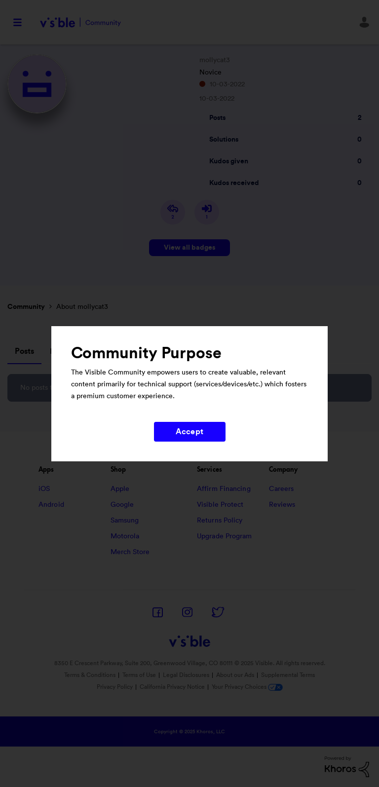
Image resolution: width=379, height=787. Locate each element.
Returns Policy (219, 520)
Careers (281, 489)
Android (51, 504)
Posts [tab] (24, 351)
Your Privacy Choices (247, 687)
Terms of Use (139, 675)
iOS (44, 489)
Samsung (125, 520)
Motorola (125, 536)
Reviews (282, 504)
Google (122, 504)
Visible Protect (220, 504)
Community (26, 306)
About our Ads (235, 675)
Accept (189, 432)
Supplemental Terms (288, 675)
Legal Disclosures (186, 675)
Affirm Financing (224, 489)
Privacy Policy (115, 687)
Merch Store (130, 552)
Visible (80, 22)
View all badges (189, 247)
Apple (120, 489)
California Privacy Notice (173, 687)
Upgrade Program (224, 536)
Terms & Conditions (89, 675)
